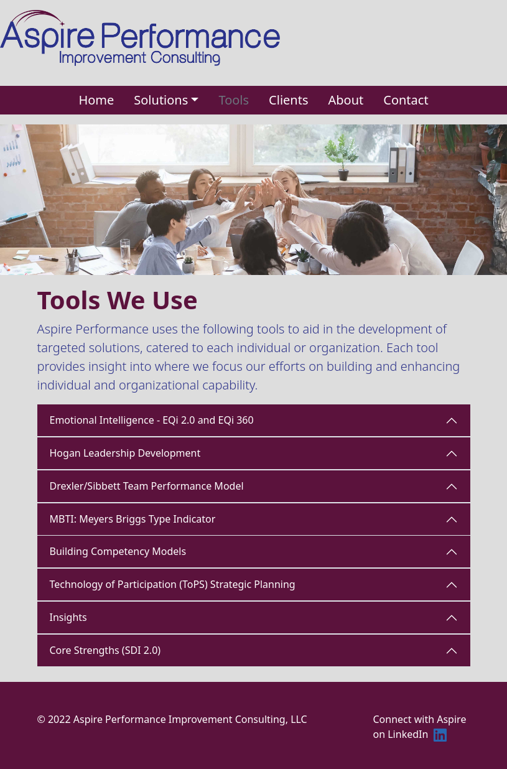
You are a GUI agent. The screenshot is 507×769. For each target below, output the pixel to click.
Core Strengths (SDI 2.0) (105, 650)
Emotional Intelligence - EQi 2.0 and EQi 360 (152, 420)
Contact (405, 99)
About (345, 99)
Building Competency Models (118, 551)
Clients (288, 99)
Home (96, 99)
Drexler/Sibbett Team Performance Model (147, 486)
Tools (233, 99)
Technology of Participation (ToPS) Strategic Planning (172, 584)
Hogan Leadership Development (125, 453)
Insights (68, 617)
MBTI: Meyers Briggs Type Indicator (133, 519)
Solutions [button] (161, 99)
